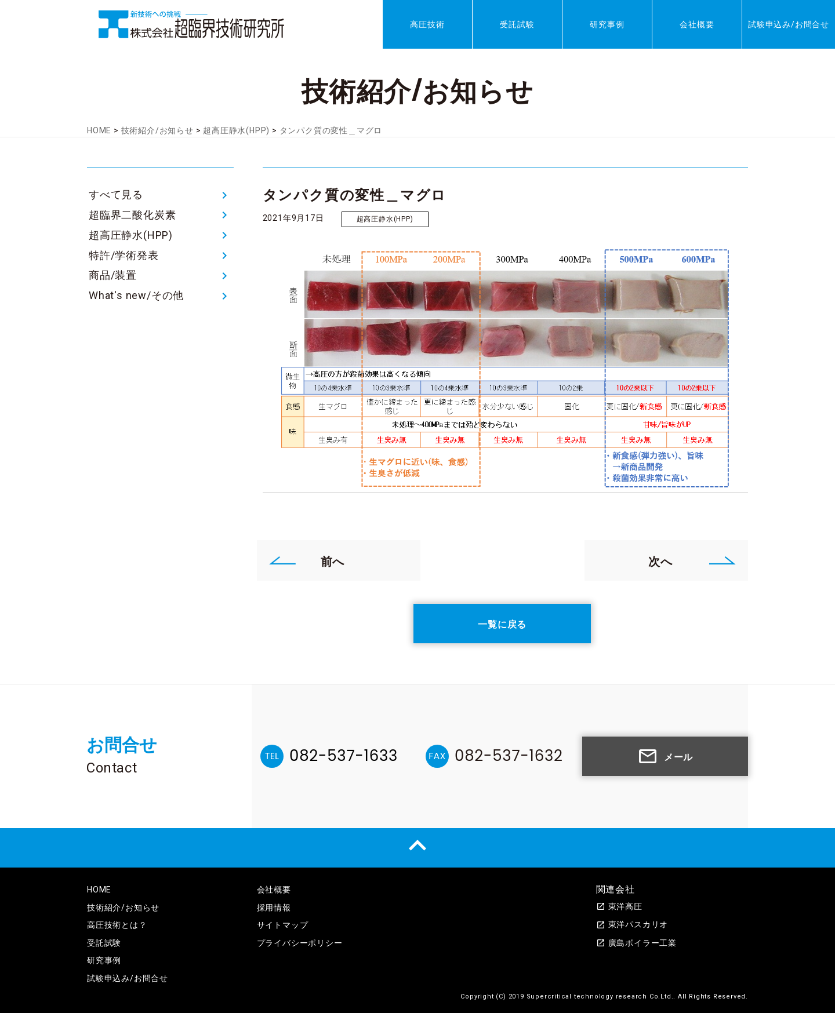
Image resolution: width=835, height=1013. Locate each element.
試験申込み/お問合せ (788, 24)
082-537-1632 (509, 755)
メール (665, 756)
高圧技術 (427, 24)
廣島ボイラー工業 (636, 943)
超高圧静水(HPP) (131, 235)
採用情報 (274, 907)
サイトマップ (282, 925)
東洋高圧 (619, 906)
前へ (306, 560)
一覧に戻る (502, 624)
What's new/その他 (136, 295)
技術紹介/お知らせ (123, 907)
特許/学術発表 (124, 255)
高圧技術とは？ (117, 925)
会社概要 (697, 24)
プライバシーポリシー (300, 943)
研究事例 (607, 24)
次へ (692, 560)
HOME (99, 889)
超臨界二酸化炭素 (132, 215)
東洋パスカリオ (632, 924)
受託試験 (517, 24)
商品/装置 (113, 275)
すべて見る (116, 194)
